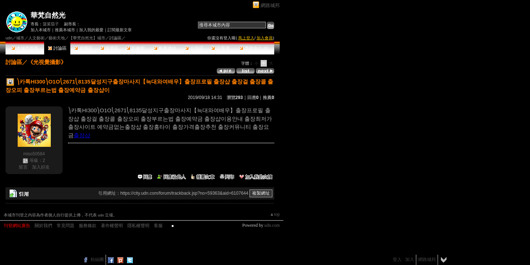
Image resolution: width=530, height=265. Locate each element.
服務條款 (87, 225)
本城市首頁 (24, 48)
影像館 (136, 48)
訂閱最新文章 (119, 30)
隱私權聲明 (138, 225)
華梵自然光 (48, 15)
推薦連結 (165, 48)
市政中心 (254, 48)
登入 (397, 259)
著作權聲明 (112, 225)
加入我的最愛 (91, 30)
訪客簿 (220, 48)
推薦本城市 (65, 30)
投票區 (109, 48)
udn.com (272, 225)
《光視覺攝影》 (47, 62)
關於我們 (43, 225)
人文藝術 (36, 38)
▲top (275, 214)
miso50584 (34, 153)
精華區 (83, 48)
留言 (23, 167)
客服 (158, 225)
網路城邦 (270, 5)
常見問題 (65, 225)
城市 (20, 38)
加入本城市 (41, 30)
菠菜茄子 (51, 24)
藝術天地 (57, 38)
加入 (409, 259)
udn (9, 38)
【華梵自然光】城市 (87, 38)
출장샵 (82, 135)
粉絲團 (97, 259)
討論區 (57, 48)
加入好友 (41, 167)
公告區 (194, 48)
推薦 (268, 97)
